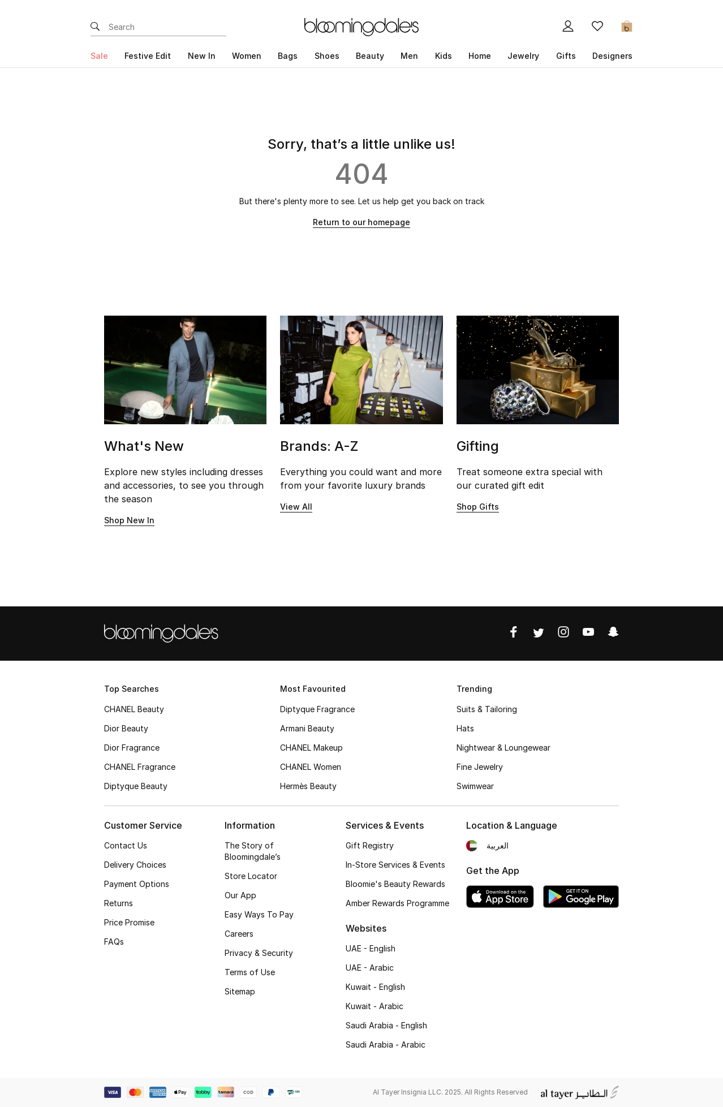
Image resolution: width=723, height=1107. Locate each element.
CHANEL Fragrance (139, 767)
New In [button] (202, 56)
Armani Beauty (307, 728)
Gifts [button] (566, 56)
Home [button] (479, 56)
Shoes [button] (327, 56)
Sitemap (240, 991)
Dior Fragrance (132, 747)
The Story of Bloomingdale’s (253, 851)
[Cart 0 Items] (626, 27)
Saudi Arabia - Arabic (385, 1044)
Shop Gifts (478, 506)
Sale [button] (99, 56)
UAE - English (370, 948)
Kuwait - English (375, 987)
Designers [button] (612, 56)
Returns (118, 903)
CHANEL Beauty (134, 709)
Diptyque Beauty (135, 786)
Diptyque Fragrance (317, 709)
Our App (240, 895)
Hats (465, 728)
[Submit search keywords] (95, 27)
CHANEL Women (310, 767)
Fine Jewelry (480, 767)
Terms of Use (250, 972)
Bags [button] (288, 56)
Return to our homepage (361, 222)
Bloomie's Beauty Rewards (395, 884)
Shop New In (129, 520)
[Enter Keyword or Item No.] (167, 27)
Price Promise (129, 922)
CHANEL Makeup (311, 747)
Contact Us (125, 845)
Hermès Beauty (308, 786)
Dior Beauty (126, 728)
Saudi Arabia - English (386, 1025)
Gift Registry (370, 845)
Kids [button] (443, 56)
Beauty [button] (370, 56)
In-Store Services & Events (395, 864)
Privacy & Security (259, 953)
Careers (239, 933)
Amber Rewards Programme (397, 903)
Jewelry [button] (523, 56)
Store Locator (251, 876)
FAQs (114, 941)
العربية (498, 845)
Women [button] (246, 56)
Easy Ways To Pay (259, 914)
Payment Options (136, 884)
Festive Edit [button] (147, 56)
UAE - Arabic (370, 967)
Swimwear (475, 786)
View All (296, 506)
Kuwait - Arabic (374, 1006)
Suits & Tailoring (487, 709)
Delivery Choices (135, 864)
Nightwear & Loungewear (503, 747)
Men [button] (409, 56)
